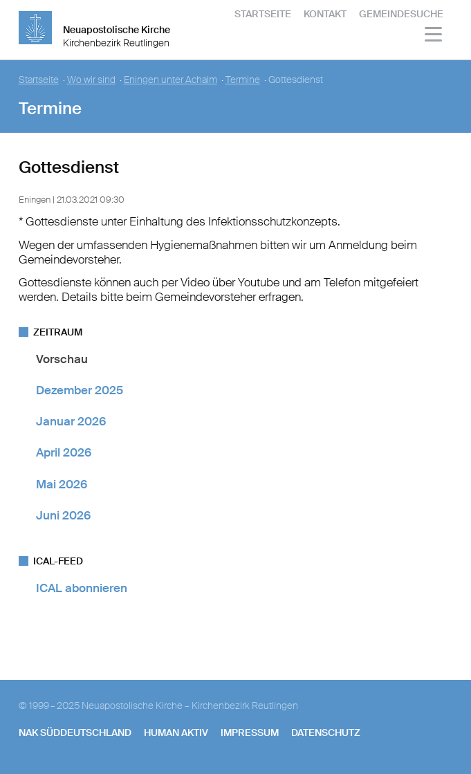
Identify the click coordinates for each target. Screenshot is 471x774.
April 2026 (63, 452)
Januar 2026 (71, 421)
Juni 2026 (63, 515)
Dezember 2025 (79, 390)
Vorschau (62, 359)
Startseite (262, 14)
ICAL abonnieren (81, 588)
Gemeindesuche (401, 14)
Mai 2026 (61, 484)
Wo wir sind (91, 80)
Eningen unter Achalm (170, 80)
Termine (242, 80)
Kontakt (325, 14)
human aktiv (176, 732)
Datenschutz (325, 732)
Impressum (250, 732)
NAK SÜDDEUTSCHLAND (75, 732)
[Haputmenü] (434, 36)
